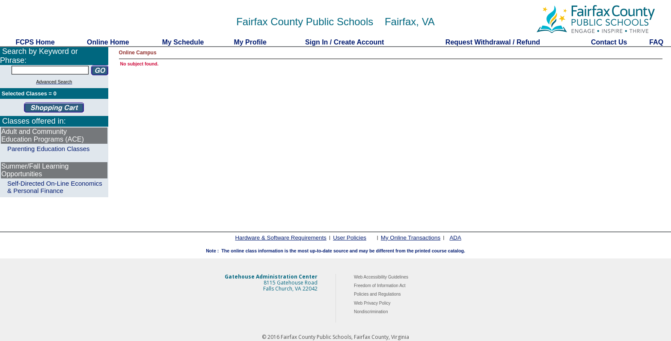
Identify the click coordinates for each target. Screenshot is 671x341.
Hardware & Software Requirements (280, 237)
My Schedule (183, 42)
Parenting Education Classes (48, 148)
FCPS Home (35, 42)
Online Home (108, 42)
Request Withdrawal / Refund (493, 42)
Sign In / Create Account (344, 42)
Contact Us (609, 42)
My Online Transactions (410, 237)
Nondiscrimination (371, 311)
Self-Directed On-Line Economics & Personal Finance (54, 187)
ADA (455, 237)
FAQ (656, 42)
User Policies (349, 237)
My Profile (250, 42)
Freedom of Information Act (380, 285)
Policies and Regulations (377, 294)
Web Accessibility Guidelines (381, 277)
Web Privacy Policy (372, 303)
